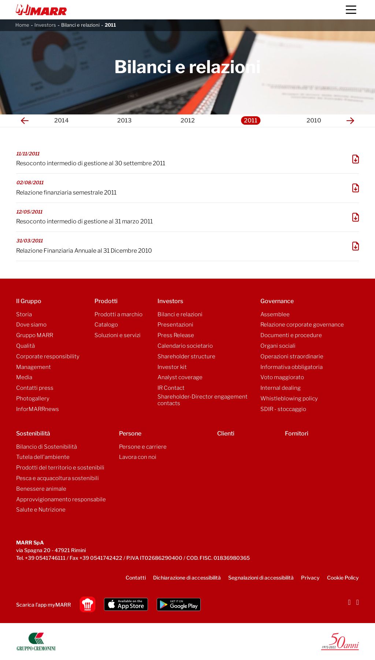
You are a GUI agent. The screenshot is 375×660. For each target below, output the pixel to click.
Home (22, 25)
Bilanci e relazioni (80, 25)
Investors (45, 25)
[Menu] (351, 9)
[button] (25, 121)
